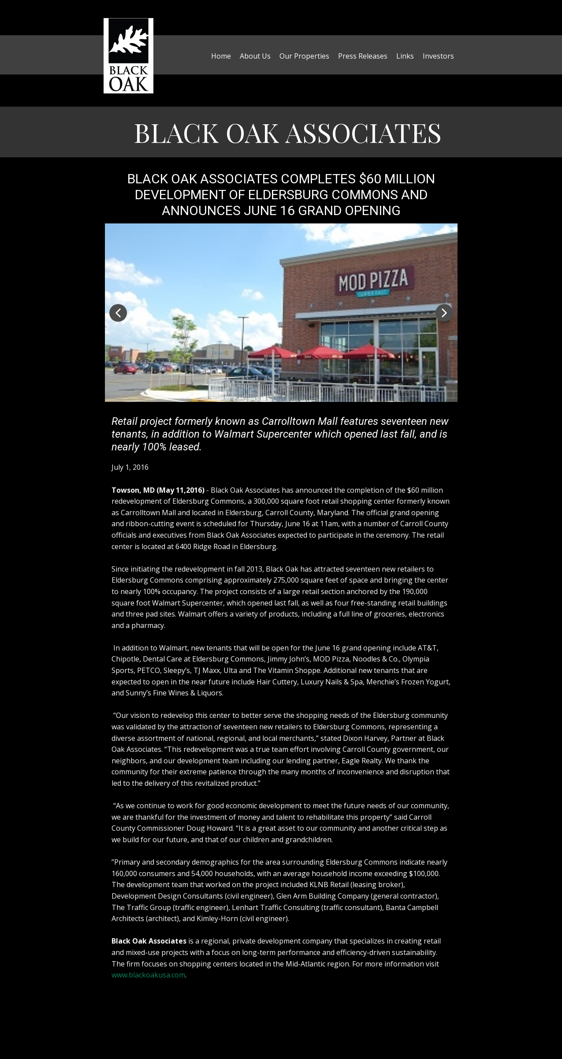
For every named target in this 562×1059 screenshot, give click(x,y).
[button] (118, 313)
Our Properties (304, 56)
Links (405, 56)
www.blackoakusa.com (148, 975)
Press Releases (362, 56)
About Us (255, 56)
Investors (438, 56)
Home (221, 56)
